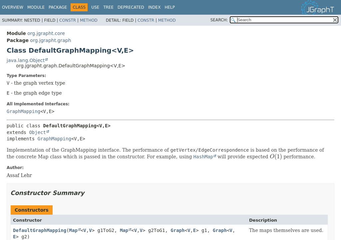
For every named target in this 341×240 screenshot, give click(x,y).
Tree (108, 7)
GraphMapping (23, 111)
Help (170, 7)
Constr (67, 20)
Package (58, 7)
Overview (12, 7)
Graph (177, 230)
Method (89, 20)
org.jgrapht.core (46, 33)
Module (36, 7)
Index (154, 7)
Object (37, 132)
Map (73, 230)
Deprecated (131, 7)
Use (95, 7)
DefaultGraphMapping (39, 230)
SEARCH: (219, 20)
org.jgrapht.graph (50, 40)
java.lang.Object (26, 60)
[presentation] (276, 156)
